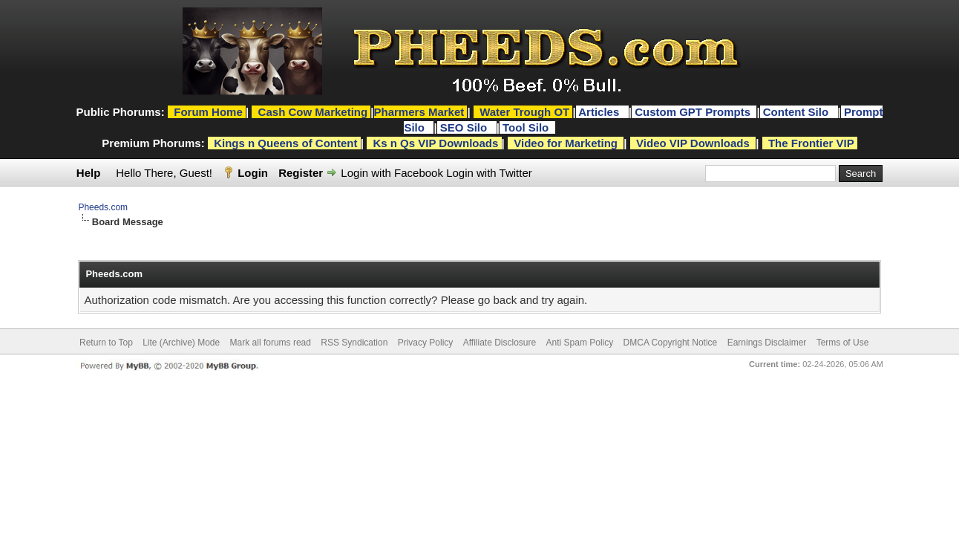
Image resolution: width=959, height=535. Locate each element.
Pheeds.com (103, 207)
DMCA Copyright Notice (670, 342)
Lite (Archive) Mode (181, 342)
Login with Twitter (489, 172)
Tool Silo (527, 127)
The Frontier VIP (811, 143)
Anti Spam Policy (580, 342)
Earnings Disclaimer (767, 342)
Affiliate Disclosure (499, 342)
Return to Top (106, 342)
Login (253, 172)
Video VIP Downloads (693, 143)
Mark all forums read (270, 342)
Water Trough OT (524, 112)
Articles (600, 112)
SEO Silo (465, 127)
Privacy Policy (426, 342)
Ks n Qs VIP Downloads (435, 143)
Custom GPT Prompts (692, 112)
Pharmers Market (419, 112)
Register (300, 172)
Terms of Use (842, 342)
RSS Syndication (354, 342)
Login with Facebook (392, 172)
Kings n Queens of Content (285, 143)
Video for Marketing (566, 143)
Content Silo (797, 112)
